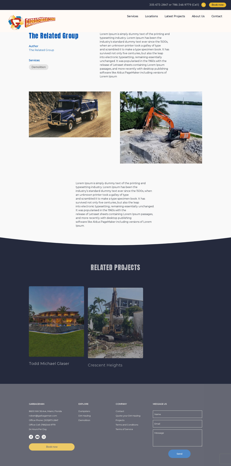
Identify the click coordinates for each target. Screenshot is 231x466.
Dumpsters (84, 411)
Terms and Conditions (127, 424)
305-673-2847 (158, 4)
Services (132, 16)
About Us (198, 16)
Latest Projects (175, 16)
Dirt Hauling (84, 415)
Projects (120, 420)
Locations (151, 16)
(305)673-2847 (51, 420)
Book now (218, 4)
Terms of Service (124, 429)
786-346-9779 (181, 4)
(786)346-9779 (48, 424)
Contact (216, 16)
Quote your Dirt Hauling (128, 415)
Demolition (39, 67)
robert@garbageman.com (43, 415)
